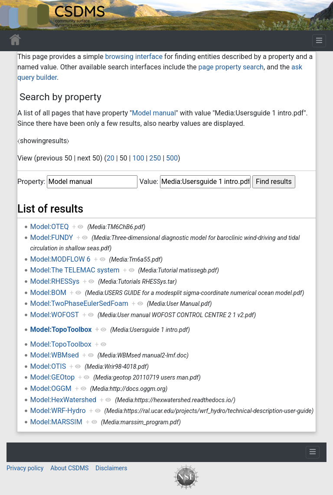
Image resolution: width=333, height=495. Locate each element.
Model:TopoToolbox (61, 329)
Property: (31, 181)
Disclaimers (111, 468)
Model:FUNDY (51, 237)
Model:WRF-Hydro (58, 410)
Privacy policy (25, 468)
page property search (230, 67)
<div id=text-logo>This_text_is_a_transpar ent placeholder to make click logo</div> (14, 15)
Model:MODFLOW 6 (60, 259)
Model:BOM (48, 292)
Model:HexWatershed (63, 400)
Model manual (154, 113)
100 (138, 158)
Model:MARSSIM (56, 422)
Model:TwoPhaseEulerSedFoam (79, 303)
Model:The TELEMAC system (75, 270)
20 (110, 158)
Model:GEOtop (52, 377)
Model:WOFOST (54, 315)
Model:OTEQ (49, 227)
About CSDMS (69, 468)
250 (155, 158)
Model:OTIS (48, 366)
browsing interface (133, 56)
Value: (148, 181)
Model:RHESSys (55, 281)
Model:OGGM (51, 388)
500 (172, 158)
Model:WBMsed (54, 355)
